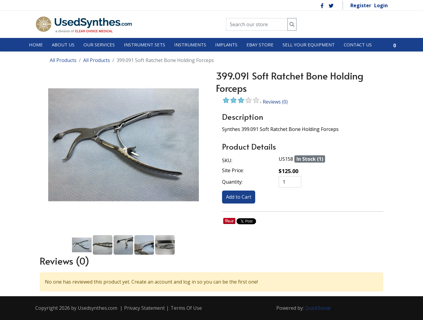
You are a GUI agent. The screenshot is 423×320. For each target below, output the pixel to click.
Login (381, 5)
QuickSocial (318, 308)
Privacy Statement (144, 308)
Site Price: (233, 170)
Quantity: (232, 182)
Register (360, 5)
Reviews (275, 101)
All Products (63, 60)
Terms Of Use (186, 308)
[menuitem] (35, 44)
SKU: (227, 160)
